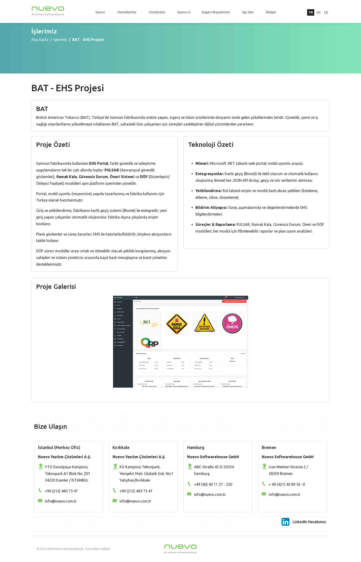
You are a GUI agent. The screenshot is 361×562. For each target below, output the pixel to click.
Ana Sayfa (39, 39)
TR (311, 12)
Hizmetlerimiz (127, 12)
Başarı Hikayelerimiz (216, 12)
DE (326, 12)
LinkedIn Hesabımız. (310, 522)
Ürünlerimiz (157, 12)
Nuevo (100, 12)
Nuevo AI (184, 12)
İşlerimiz (60, 39)
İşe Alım (247, 12)
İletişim (271, 12)
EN (318, 12)
